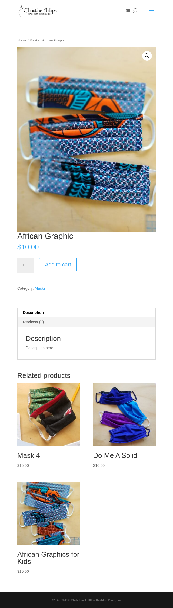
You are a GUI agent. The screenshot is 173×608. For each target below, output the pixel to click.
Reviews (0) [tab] (33, 322)
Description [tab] (33, 312)
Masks (34, 40)
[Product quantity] (25, 265)
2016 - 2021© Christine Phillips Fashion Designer (86, 600)
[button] (147, 56)
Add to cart (58, 265)
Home (21, 40)
